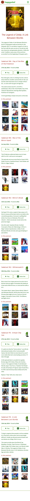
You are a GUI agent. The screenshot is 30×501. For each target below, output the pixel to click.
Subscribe (21, 73)
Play (7, 73)
